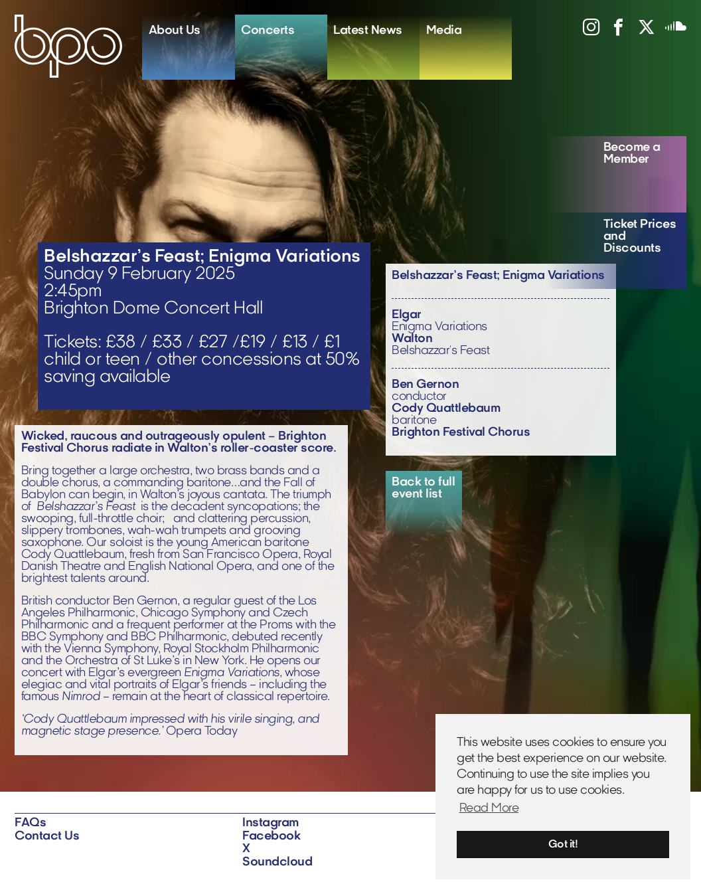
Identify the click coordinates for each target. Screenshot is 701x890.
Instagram (270, 823)
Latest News (367, 31)
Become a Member (632, 153)
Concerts (267, 31)
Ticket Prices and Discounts (639, 236)
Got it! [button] (563, 845)
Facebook (271, 836)
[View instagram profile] (586, 31)
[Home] (78, 46)
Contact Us (47, 836)
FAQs (30, 823)
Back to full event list (423, 488)
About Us (174, 31)
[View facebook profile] (613, 31)
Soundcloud (277, 862)
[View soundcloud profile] (670, 31)
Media (444, 31)
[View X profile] (641, 31)
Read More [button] (489, 808)
